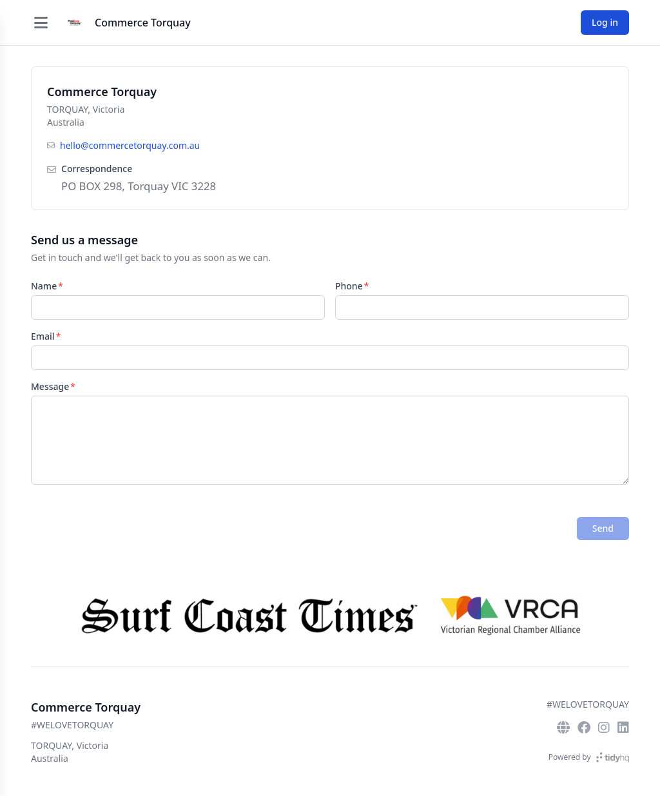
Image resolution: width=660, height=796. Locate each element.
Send (603, 528)
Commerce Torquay (143, 22)
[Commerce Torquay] (74, 22)
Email (43, 336)
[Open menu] (40, 22)
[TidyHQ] (612, 757)
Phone (349, 286)
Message (50, 386)
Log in (605, 22)
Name (44, 286)
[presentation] (129, 528)
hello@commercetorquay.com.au (130, 145)
